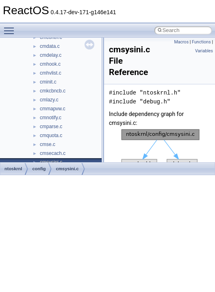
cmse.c (47, 144)
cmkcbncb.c (52, 91)
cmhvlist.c (50, 73)
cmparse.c (51, 126)
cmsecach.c (52, 153)
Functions (201, 42)
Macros (181, 42)
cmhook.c (50, 64)
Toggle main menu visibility (11, 27)
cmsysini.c (67, 168)
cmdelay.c (50, 55)
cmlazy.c (49, 100)
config (39, 168)
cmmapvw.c (52, 109)
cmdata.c (50, 46)
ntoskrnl (13, 168)
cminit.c (48, 82)
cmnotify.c (50, 117)
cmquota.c (51, 135)
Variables (204, 51)
